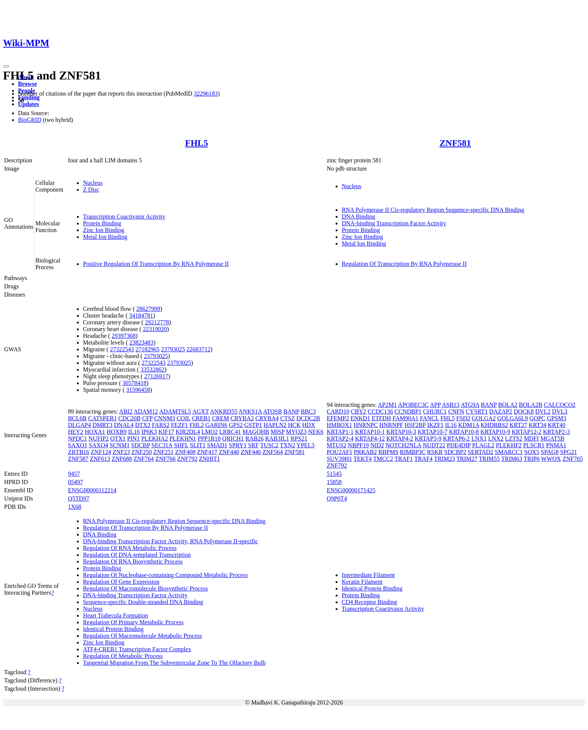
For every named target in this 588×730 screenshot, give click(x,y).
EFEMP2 (338, 418)
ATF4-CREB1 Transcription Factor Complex (137, 649)
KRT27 (518, 425)
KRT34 (537, 425)
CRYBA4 (267, 418)
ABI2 (126, 411)
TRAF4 (423, 459)
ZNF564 (272, 452)
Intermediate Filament (368, 575)
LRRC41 (230, 432)
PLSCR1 (533, 445)
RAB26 (254, 438)
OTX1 (118, 438)
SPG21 (568, 452)
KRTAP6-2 (456, 438)
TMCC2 (383, 459)
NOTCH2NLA (403, 445)
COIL (183, 418)
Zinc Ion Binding (103, 230)
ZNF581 (455, 143)
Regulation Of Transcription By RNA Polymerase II (404, 264)
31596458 (138, 390)
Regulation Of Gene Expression (121, 582)
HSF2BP (415, 425)
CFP (147, 418)
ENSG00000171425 (351, 490)
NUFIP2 (98, 438)
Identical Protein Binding (113, 629)
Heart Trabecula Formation (115, 615)
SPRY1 (237, 445)
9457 (74, 474)
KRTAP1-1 (340, 432)
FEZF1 (179, 425)
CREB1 (201, 418)
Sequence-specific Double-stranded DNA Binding (143, 602)
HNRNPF (391, 425)
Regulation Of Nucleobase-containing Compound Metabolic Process (165, 575)
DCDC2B (308, 418)
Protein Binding (102, 223)
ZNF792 (187, 459)
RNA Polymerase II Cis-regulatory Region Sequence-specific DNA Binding (433, 210)
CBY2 (358, 411)
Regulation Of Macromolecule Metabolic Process (142, 636)
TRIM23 (444, 459)
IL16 (134, 432)
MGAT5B (552, 438)
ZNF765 (572, 459)
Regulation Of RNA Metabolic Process (130, 548)
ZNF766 (165, 459)
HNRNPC (366, 425)
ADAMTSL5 (175, 411)
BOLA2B (530, 405)
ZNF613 (100, 459)
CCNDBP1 (408, 411)
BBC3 (308, 411)
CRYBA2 (242, 418)
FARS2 (161, 425)
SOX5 (531, 452)
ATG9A (469, 405)
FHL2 (196, 425)
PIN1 (133, 438)
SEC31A (162, 445)
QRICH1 (233, 438)
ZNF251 (163, 452)
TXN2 (287, 445)
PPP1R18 (209, 438)
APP (435, 405)
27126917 (156, 376)
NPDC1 (77, 438)
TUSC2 (269, 445)
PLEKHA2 (154, 438)
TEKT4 (362, 459)
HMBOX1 (339, 425)
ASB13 (450, 405)
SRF (253, 445)
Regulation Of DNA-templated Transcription (137, 555)
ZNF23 (121, 452)
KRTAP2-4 (340, 438)
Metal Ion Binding (105, 237)
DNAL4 (124, 425)
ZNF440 (229, 452)
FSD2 (463, 418)
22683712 (198, 349)
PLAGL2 (483, 445)
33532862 (152, 369)
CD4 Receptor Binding (369, 602)
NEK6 (316, 432)
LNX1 (479, 438)
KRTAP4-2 (399, 438)
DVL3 (559, 411)
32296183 (206, 93)
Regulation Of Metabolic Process (123, 656)
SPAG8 (549, 452)
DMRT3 (102, 425)
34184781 (141, 315)
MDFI (531, 438)
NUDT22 (434, 445)
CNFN (456, 411)
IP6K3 (149, 432)
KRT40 (557, 425)
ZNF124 (101, 452)
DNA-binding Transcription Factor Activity (394, 223)
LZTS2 (513, 438)
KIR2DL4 (188, 432)
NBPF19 (358, 445)
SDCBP (140, 445)
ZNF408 (185, 452)
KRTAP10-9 (495, 432)
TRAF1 (403, 459)
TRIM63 (511, 459)
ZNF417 (207, 452)
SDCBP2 (455, 452)
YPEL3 (306, 445)
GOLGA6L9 (512, 418)
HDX (308, 425)
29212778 (157, 322)
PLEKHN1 (183, 438)
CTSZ (287, 418)
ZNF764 (144, 459)
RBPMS (388, 452)
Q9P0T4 (337, 498)
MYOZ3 (296, 432)
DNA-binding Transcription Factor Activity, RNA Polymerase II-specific (170, 541)
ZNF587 (78, 459)
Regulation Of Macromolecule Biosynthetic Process (145, 588)
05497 (75, 482)
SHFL (181, 445)
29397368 (124, 336)
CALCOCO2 (559, 405)
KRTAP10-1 (370, 432)
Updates (28, 104)
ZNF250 (142, 452)
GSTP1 (253, 425)
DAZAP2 (500, 411)
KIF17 (166, 432)
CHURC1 (435, 411)
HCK (294, 425)
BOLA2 (508, 405)
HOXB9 (116, 432)
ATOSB (272, 411)
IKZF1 (435, 425)
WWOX (551, 459)
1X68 (74, 507)
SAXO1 (77, 445)
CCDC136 (380, 411)
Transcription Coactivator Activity (124, 216)
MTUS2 (336, 445)
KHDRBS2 (494, 425)
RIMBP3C (412, 452)
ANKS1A (250, 411)
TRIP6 (532, 459)
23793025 (173, 349)
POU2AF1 (339, 452)
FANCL (429, 418)
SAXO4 (98, 445)
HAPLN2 (275, 425)
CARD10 (338, 411)
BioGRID (29, 120)
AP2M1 (387, 405)
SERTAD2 (480, 452)
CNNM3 (164, 418)
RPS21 (299, 438)
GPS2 (236, 425)
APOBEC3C (413, 405)
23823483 (141, 342)
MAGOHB (256, 432)
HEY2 (75, 432)
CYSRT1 (477, 411)
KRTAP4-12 (370, 438)
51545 (334, 474)
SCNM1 (119, 445)
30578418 (134, 383)
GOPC (538, 418)
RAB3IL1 (277, 438)
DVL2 (542, 411)
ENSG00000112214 (92, 490)
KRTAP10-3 (401, 432)
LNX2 (496, 438)
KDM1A (468, 425)
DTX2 (142, 425)
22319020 (155, 329)
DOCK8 (524, 411)
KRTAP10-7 (433, 432)
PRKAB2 (365, 452)
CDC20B (129, 418)
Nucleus (92, 183)
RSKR (435, 452)
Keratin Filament (362, 582)
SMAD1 (217, 445)
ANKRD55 (223, 411)
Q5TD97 (78, 498)
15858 (334, 482)
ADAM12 (146, 411)
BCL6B (77, 418)
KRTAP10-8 (464, 432)
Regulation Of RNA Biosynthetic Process (133, 561)
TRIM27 (466, 459)
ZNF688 (122, 459)
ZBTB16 (78, 452)
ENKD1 (360, 418)
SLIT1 (198, 445)
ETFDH (381, 418)
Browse (27, 84)
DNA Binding (358, 216)
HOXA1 (95, 432)
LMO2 (209, 432)
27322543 (122, 349)
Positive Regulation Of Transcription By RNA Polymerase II (156, 264)
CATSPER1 (102, 418)
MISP (278, 432)
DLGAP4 (79, 425)
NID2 (377, 445)
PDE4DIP (459, 445)
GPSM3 (556, 418)
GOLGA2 (484, 418)
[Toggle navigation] (6, 66)
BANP (291, 411)
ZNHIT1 (209, 459)
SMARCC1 (509, 452)
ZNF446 (251, 452)
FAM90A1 (405, 418)
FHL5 (196, 143)
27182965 (147, 349)
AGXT (200, 411)
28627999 (148, 309)
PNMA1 (556, 445)
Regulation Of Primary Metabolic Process (133, 622)
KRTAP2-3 (556, 432)
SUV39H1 (339, 459)
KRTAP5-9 (428, 438)
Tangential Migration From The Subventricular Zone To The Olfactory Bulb (174, 663)
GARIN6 (217, 425)
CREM (220, 418)
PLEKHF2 (509, 445)
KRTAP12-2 (527, 432)
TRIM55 (489, 459)
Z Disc (91, 189)
